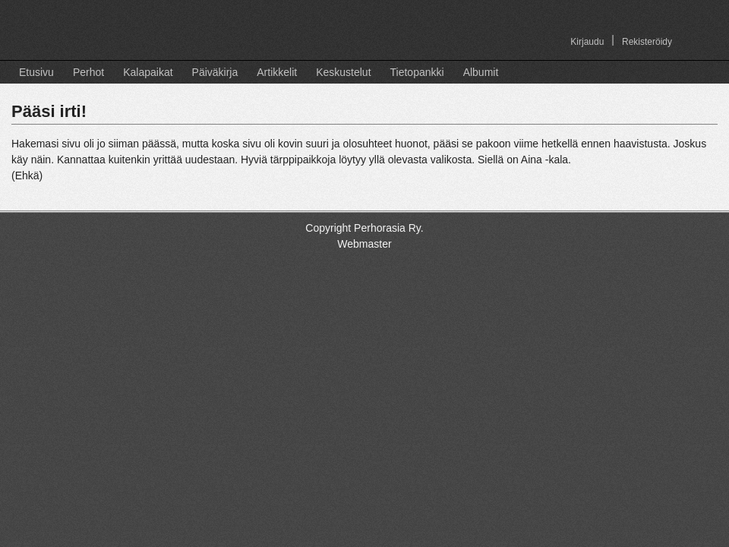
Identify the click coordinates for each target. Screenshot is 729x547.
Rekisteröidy (647, 41)
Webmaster (364, 244)
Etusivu (36, 72)
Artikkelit (277, 72)
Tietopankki (417, 72)
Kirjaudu (587, 41)
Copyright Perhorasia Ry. (364, 228)
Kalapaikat (147, 72)
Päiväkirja (215, 72)
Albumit (481, 72)
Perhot (88, 72)
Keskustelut (343, 72)
